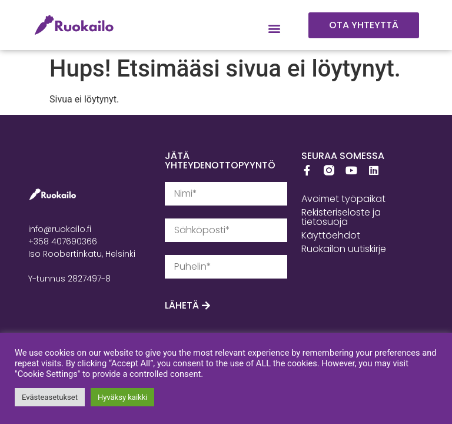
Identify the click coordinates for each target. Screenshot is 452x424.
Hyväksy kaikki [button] (123, 397)
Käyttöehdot (330, 235)
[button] (274, 28)
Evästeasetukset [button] (50, 397)
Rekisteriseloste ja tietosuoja (341, 217)
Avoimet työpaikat (343, 199)
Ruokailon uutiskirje (343, 249)
